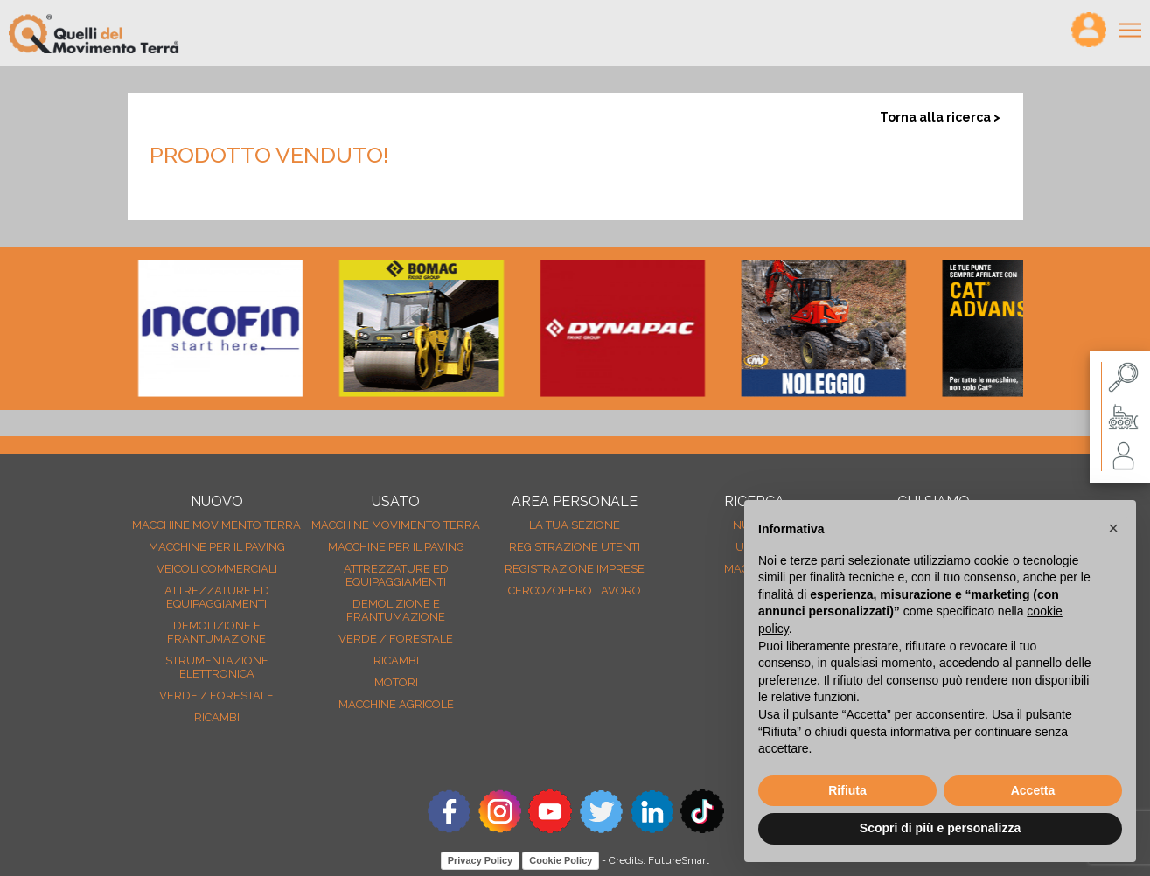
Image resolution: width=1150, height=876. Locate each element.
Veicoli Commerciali (217, 568)
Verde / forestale (216, 695)
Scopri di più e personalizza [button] (940, 828)
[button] (1113, 528)
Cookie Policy (560, 860)
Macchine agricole (396, 704)
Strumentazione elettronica (216, 667)
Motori (396, 682)
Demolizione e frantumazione (216, 632)
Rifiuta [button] (847, 790)
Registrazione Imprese (575, 568)
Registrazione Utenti (574, 546)
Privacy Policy (480, 860)
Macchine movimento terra (216, 525)
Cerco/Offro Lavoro (574, 590)
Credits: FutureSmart (659, 860)
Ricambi (217, 717)
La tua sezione (574, 525)
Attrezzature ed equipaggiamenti (216, 597)
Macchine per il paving (217, 546)
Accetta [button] (1033, 790)
